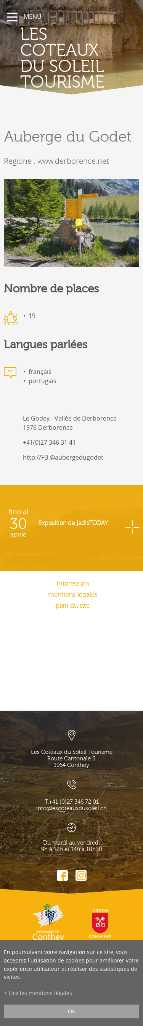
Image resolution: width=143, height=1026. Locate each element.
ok (72, 1011)
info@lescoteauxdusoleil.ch (71, 808)
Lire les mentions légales (40, 993)
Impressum (72, 583)
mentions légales (72, 594)
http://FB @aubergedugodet (63, 457)
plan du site (73, 605)
